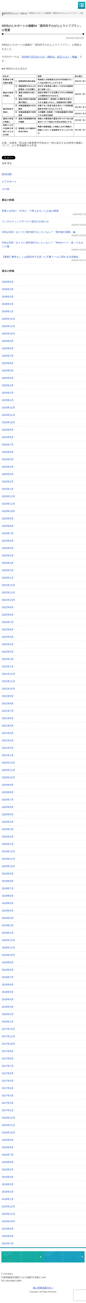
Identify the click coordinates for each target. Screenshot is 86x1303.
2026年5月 (8, 281)
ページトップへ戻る (72, 1246)
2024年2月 (8, 481)
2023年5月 (8, 548)
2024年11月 (8, 415)
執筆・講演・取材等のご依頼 (64, 1256)
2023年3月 (8, 562)
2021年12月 (8, 673)
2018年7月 (8, 977)
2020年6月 (8, 807)
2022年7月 (8, 622)
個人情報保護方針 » (43, 1287)
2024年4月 (8, 466)
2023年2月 (8, 570)
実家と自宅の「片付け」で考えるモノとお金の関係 (30, 210)
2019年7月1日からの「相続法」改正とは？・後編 (49, 56)
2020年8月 (8, 792)
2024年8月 (8, 437)
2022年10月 (8, 599)
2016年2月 (8, 1191)
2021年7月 (8, 710)
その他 (5, 189)
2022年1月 (8, 666)
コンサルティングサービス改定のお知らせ (25, 221)
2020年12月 (8, 762)
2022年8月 (8, 614)
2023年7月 (8, 533)
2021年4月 (8, 733)
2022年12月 (8, 585)
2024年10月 (8, 422)
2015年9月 (8, 1228)
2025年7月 (8, 355)
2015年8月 (8, 1236)
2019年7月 (8, 888)
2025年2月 (8, 392)
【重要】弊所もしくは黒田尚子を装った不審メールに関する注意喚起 (40, 256)
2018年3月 (8, 1006)
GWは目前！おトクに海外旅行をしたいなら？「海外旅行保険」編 (38, 232)
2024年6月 (8, 452)
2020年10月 (8, 777)
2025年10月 (8, 333)
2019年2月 (8, 925)
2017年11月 (8, 1036)
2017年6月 (8, 1073)
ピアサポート (9, 181)
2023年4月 (8, 555)
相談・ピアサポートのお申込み (22, 1256)
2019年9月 (8, 873)
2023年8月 (8, 526)
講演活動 (7, 174)
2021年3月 (8, 740)
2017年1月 (8, 1110)
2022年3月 (8, 651)
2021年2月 (8, 747)
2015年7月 (8, 1243)
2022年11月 (8, 592)
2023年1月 (8, 577)
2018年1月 (8, 1021)
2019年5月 (8, 903)
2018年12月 (8, 940)
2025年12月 (8, 318)
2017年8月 (8, 1058)
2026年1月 (8, 311)
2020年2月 (8, 836)
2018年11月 (8, 947)
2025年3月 (8, 385)
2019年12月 (8, 851)
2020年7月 (8, 799)
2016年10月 (8, 1132)
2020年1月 (8, 844)
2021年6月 (8, 718)
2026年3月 (8, 296)
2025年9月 (8, 341)
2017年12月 (8, 1029)
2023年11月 (8, 503)
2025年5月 (8, 370)
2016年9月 (8, 1139)
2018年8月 (8, 969)
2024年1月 (8, 489)
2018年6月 (8, 984)
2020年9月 (8, 784)
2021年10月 (8, 688)
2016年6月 (8, 1162)
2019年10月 (8, 866)
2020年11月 (8, 770)
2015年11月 (8, 1213)
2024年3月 (8, 474)
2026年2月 (8, 304)
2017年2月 (8, 1103)
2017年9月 (8, 1051)
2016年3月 (8, 1184)
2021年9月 (8, 696)
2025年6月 (8, 363)
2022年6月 (8, 629)
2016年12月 (8, 1117)
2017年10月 (8, 1043)
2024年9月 (8, 429)
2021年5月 (8, 725)
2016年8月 (8, 1147)
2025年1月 (8, 400)
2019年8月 (8, 881)
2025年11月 (8, 326)
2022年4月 (8, 644)
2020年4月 (8, 821)
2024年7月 (8, 444)
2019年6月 (8, 895)
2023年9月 (8, 518)
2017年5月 (8, 1080)
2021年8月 (8, 703)
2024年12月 (8, 407)
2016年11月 (8, 1125)
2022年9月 (8, 607)
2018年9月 (8, 962)
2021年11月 (8, 681)
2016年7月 (8, 1154)
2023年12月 (8, 496)
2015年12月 (8, 1206)
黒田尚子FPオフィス (17, 5)
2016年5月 (8, 1169)
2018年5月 (8, 992)
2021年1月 (8, 755)
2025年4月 (8, 378)
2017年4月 (8, 1088)
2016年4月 (8, 1176)
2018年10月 (8, 955)
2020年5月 (8, 814)
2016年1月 (8, 1199)
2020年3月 (8, 829)
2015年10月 (8, 1221)
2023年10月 (8, 511)
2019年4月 (8, 910)
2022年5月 (8, 636)
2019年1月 (8, 932)
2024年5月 (8, 459)
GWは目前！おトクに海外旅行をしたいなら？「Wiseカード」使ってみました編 (42, 244)
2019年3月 (8, 918)
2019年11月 (8, 858)
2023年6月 (8, 540)
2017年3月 (8, 1095)
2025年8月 (8, 348)
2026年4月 (8, 289)
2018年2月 (8, 1014)
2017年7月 (8, 1066)
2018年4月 (8, 999)
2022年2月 (8, 659)
